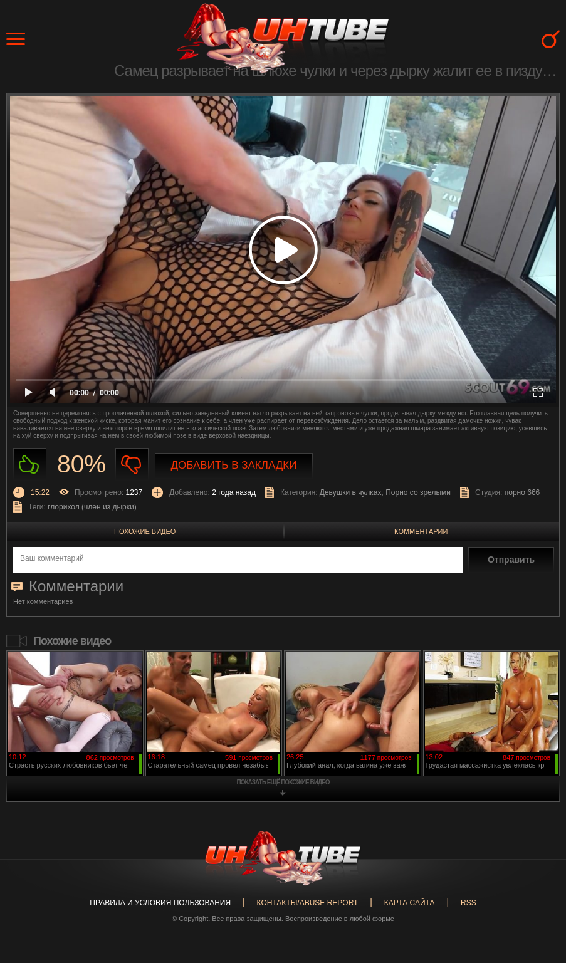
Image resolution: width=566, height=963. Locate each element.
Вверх (537, 908)
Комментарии (421, 531)
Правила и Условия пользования (160, 902)
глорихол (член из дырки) (92, 506)
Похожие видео (145, 531)
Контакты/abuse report (308, 902)
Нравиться (29, 464)
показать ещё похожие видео (283, 782)
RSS (468, 902)
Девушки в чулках (351, 492)
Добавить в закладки (234, 465)
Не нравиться (132, 464)
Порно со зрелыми (418, 492)
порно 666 (522, 492)
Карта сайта (409, 902)
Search (551, 39)
